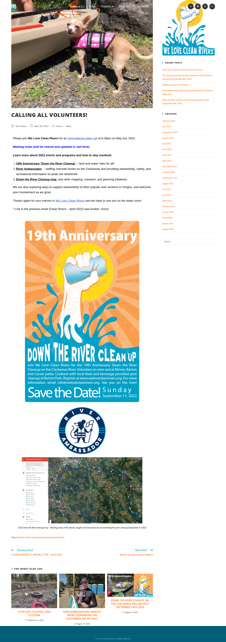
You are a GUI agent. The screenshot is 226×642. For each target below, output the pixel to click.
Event (59, 126)
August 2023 (167, 138)
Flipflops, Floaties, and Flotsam (34, 613)
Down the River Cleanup (27, 537)
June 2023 (166, 149)
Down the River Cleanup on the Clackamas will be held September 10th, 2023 (130, 604)
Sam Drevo (21, 126)
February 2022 (168, 206)
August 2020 (168, 229)
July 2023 (166, 143)
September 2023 (169, 132)
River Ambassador (46, 537)
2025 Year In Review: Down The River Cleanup (182, 69)
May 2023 (166, 155)
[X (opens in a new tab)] (191, 6)
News (68, 126)
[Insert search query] (188, 241)
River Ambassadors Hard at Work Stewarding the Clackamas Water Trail (82, 615)
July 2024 (166, 126)
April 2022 (167, 200)
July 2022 (166, 189)
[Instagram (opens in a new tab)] (205, 6)
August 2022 (167, 183)
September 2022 (169, 178)
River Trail (60, 537)
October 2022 (168, 172)
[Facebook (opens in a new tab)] (198, 6)
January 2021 (167, 223)
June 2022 (166, 195)
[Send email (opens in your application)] (212, 6)
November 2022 (169, 166)
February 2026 (168, 121)
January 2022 (168, 212)
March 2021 (167, 217)
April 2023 (167, 161)
